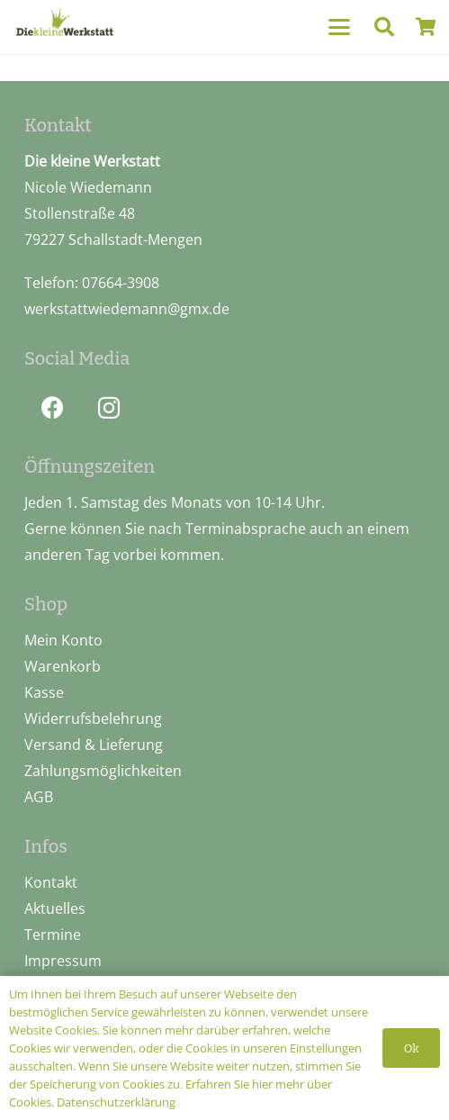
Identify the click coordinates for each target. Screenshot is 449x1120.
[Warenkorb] (425, 27)
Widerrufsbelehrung (93, 718)
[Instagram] (109, 408)
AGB (38, 797)
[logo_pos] (64, 25)
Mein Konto (63, 640)
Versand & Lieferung (93, 744)
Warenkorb (62, 666)
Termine (52, 934)
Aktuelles (54, 908)
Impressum (63, 961)
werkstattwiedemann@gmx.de (126, 309)
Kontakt (50, 882)
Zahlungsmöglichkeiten (103, 771)
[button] (339, 27)
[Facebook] (52, 408)
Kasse (44, 692)
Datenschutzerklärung (116, 1102)
